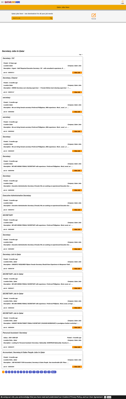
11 (34, 374)
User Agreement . (96, 397)
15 (49, 374)
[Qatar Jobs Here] (12, 3)
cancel (109, 397)
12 (37, 374)
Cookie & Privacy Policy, (72, 397)
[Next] (54, 374)
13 (41, 374)
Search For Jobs (17, 18)
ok (105, 397)
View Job (77, 73)
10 (30, 374)
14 (45, 374)
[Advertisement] (62, 35)
